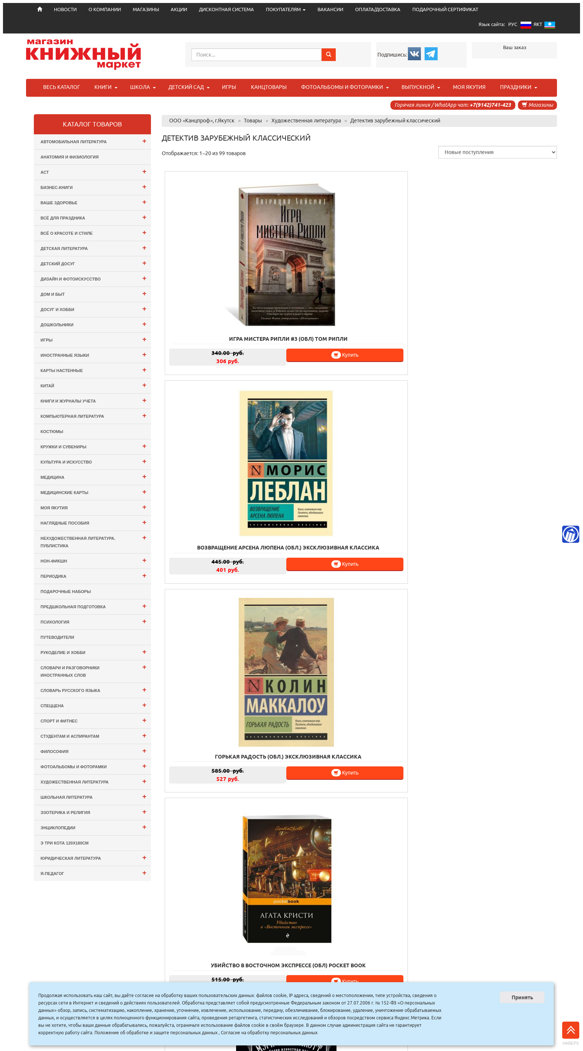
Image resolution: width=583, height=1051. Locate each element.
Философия (93, 750)
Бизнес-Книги (93, 186)
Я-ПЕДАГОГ (93, 873)
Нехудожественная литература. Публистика (93, 540)
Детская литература (93, 247)
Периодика (93, 575)
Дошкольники (93, 324)
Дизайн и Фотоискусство (93, 278)
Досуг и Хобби (93, 309)
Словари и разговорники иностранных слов (93, 670)
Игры (93, 339)
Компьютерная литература (93, 415)
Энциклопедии (93, 827)
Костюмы (52, 431)
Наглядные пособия (93, 522)
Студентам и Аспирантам (93, 735)
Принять (522, 997)
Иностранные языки (93, 354)
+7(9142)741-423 (490, 105)
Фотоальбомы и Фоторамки (93, 766)
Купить (233, 297)
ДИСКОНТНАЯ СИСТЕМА (226, 9)
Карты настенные (93, 370)
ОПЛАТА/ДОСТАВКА (377, 9)
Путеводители (57, 637)
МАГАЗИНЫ (146, 9)
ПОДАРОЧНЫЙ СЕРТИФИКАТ (445, 9)
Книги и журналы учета (93, 400)
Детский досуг (93, 263)
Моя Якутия (93, 507)
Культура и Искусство (93, 461)
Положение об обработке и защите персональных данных (156, 1032)
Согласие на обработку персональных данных (269, 1032)
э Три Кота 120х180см (64, 843)
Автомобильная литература (93, 141)
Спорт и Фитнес (93, 720)
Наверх (570, 1033)
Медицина (93, 476)
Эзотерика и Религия (93, 812)
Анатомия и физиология (70, 157)
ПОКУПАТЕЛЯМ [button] (286, 9)
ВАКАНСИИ (330, 9)
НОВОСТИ (203, 981)
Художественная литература (93, 781)
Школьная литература (93, 796)
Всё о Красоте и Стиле (93, 232)
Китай (93, 385)
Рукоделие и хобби (93, 652)
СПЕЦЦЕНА (93, 705)
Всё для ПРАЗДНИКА (93, 217)
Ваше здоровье (93, 202)
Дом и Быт (93, 293)
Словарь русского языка (93, 689)
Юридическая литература (93, 857)
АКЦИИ (179, 9)
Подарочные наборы (66, 591)
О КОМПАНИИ (104, 9)
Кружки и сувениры (93, 446)
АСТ (93, 171)
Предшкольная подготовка (93, 606)
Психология (93, 621)
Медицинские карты (93, 492)
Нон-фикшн (93, 560)
